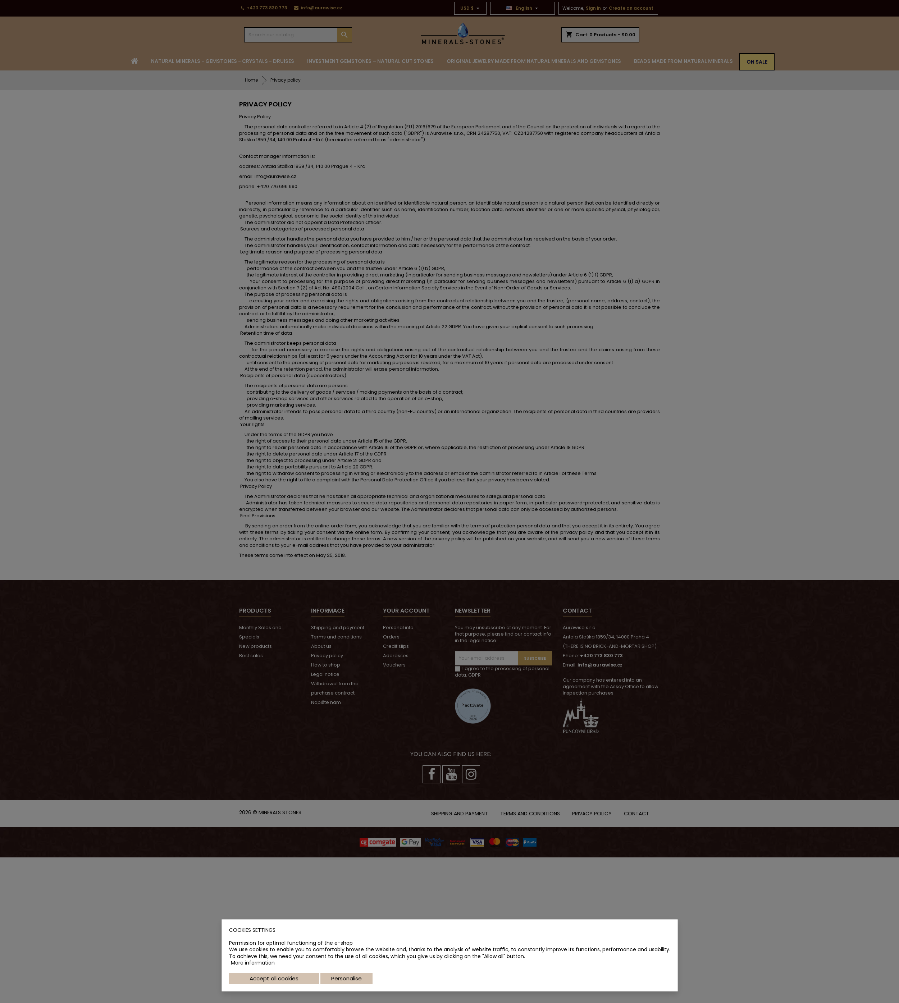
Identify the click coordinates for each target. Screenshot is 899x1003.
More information (253, 962)
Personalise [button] (346, 978)
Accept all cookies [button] (274, 978)
